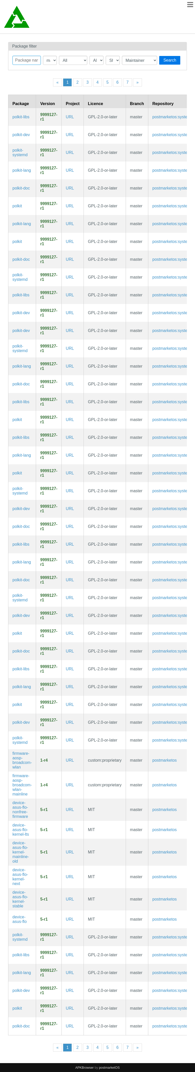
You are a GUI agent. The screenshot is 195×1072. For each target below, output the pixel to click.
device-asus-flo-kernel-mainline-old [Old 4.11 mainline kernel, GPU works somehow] (20, 852)
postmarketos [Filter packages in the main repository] (164, 760)
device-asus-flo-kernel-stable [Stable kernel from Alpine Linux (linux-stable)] (20, 899)
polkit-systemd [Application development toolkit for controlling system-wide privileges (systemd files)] (20, 152)
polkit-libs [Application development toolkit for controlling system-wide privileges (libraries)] (20, 117)
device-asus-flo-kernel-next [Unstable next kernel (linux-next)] (20, 877)
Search (169, 60)
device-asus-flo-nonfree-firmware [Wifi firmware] (20, 810)
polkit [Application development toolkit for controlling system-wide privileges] (17, 206)
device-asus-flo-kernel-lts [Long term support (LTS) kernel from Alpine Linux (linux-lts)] (20, 829)
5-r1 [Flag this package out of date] (43, 809)
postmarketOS (109, 1067)
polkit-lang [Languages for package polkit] (21, 170)
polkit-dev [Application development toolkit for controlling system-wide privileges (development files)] (21, 135)
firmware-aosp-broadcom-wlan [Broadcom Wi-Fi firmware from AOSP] (22, 760)
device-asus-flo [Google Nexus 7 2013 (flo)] (19, 919)
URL (70, 117)
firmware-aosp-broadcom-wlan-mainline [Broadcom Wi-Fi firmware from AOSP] (22, 785)
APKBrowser (84, 1067)
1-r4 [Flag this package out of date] (43, 760)
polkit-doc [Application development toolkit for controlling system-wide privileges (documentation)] (21, 188)
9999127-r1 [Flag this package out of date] (48, 116)
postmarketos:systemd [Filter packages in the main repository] (172, 117)
